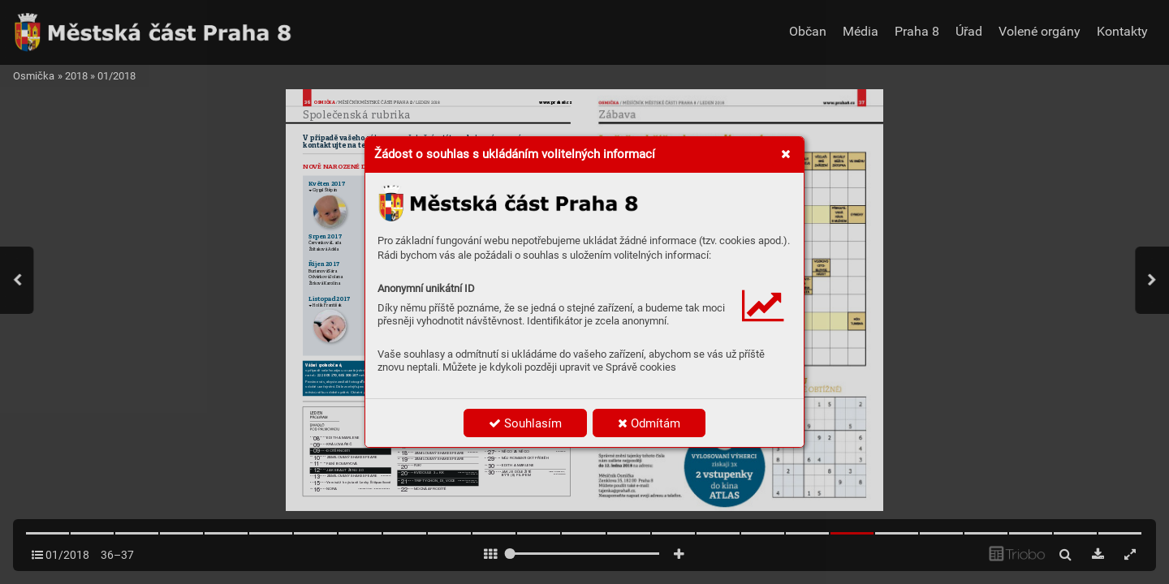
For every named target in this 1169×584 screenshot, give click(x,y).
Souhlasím (525, 423)
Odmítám (649, 423)
